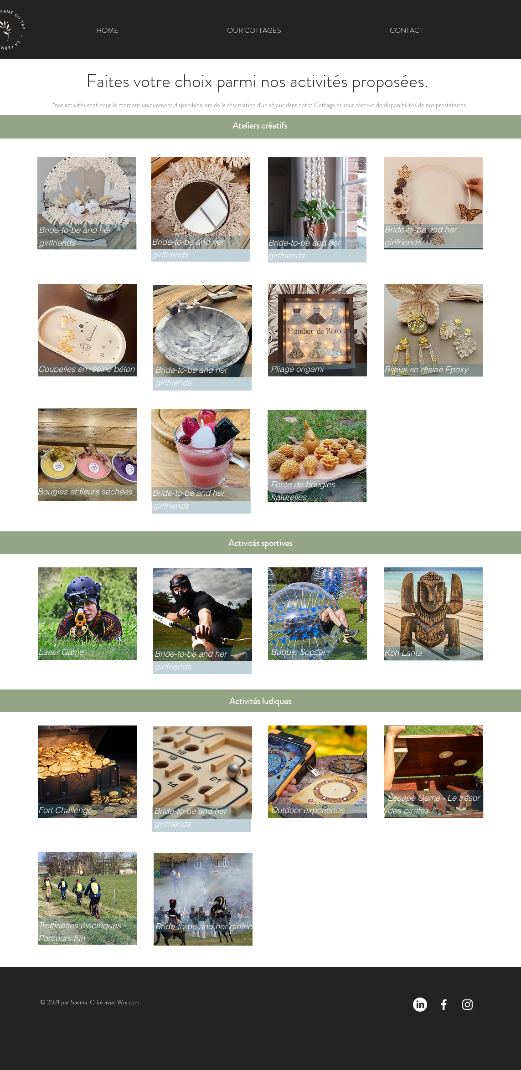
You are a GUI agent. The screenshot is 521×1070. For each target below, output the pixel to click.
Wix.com (128, 1002)
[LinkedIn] (420, 1005)
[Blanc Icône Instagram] (467, 1005)
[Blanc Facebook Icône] (444, 1005)
